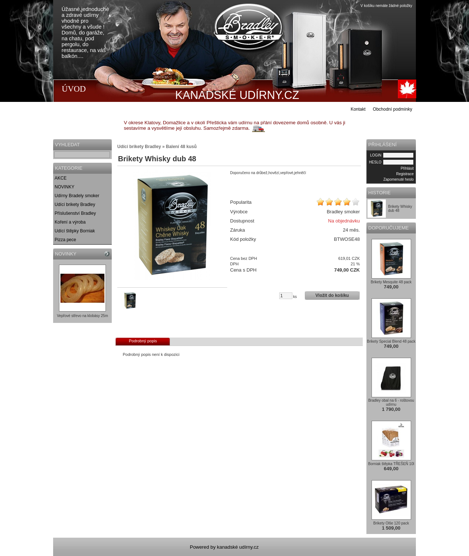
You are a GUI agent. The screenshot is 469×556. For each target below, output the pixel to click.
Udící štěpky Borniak (75, 230)
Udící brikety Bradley (75, 204)
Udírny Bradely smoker (77, 195)
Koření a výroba (70, 222)
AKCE (61, 178)
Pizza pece (65, 239)
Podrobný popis (143, 341)
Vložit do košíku (332, 295)
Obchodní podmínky (392, 109)
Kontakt (358, 109)
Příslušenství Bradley (75, 213)
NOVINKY (64, 186)
